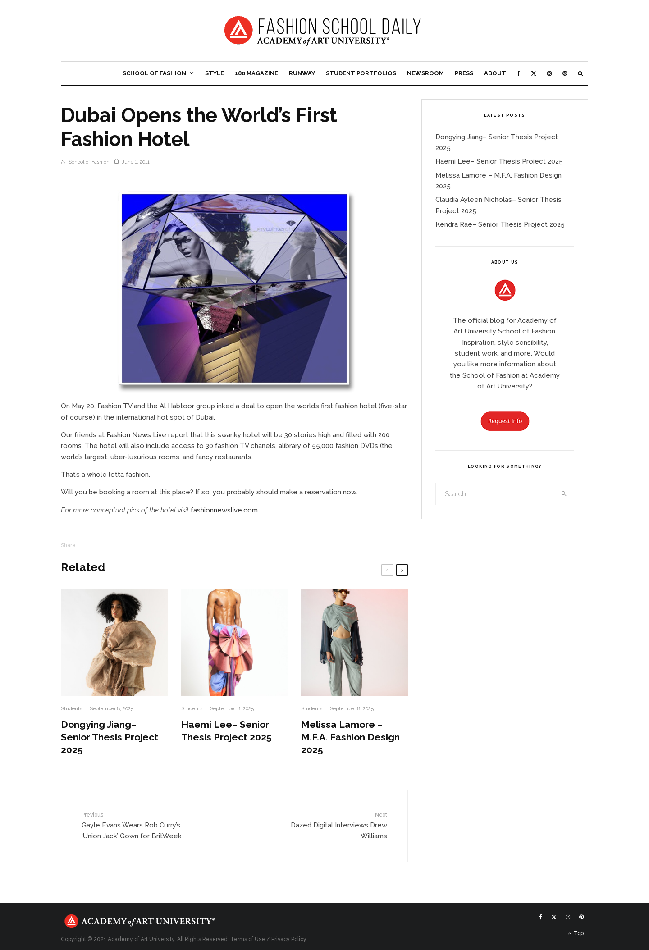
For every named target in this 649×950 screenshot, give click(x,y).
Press (464, 73)
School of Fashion (154, 73)
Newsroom (425, 73)
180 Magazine (256, 73)
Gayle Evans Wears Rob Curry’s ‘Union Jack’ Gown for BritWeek (137, 825)
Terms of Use (247, 939)
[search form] (495, 494)
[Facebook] (519, 73)
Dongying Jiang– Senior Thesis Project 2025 (109, 737)
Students (71, 709)
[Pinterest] (564, 73)
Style (214, 73)
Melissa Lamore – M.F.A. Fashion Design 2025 (350, 737)
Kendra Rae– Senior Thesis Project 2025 (500, 224)
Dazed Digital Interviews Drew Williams (332, 825)
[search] (564, 494)
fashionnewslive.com (224, 510)
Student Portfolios (361, 73)
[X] (534, 73)
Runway (302, 73)
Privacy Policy (288, 939)
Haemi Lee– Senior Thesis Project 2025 (226, 731)
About (495, 73)
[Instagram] (549, 73)
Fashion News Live (136, 435)
